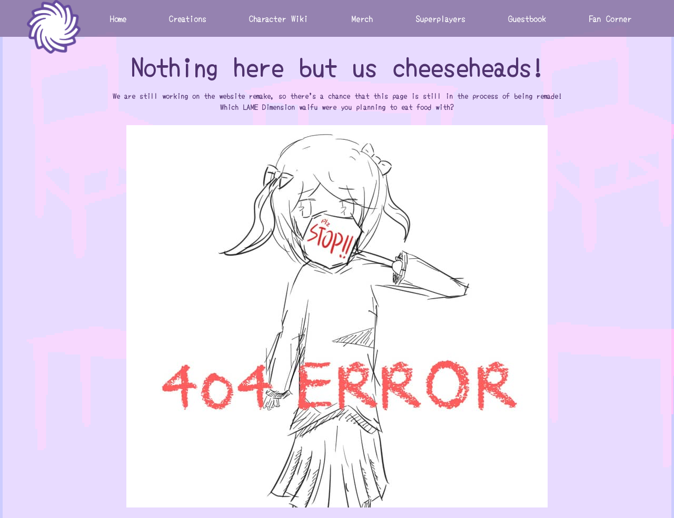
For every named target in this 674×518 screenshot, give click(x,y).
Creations (187, 18)
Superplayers (440, 18)
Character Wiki (278, 18)
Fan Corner (610, 18)
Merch (362, 18)
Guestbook (527, 18)
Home (118, 18)
